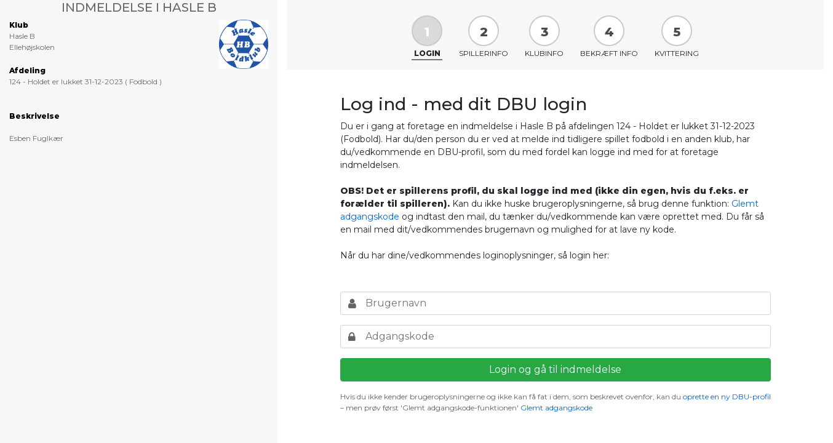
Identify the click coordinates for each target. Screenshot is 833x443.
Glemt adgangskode (556, 407)
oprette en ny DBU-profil (727, 396)
